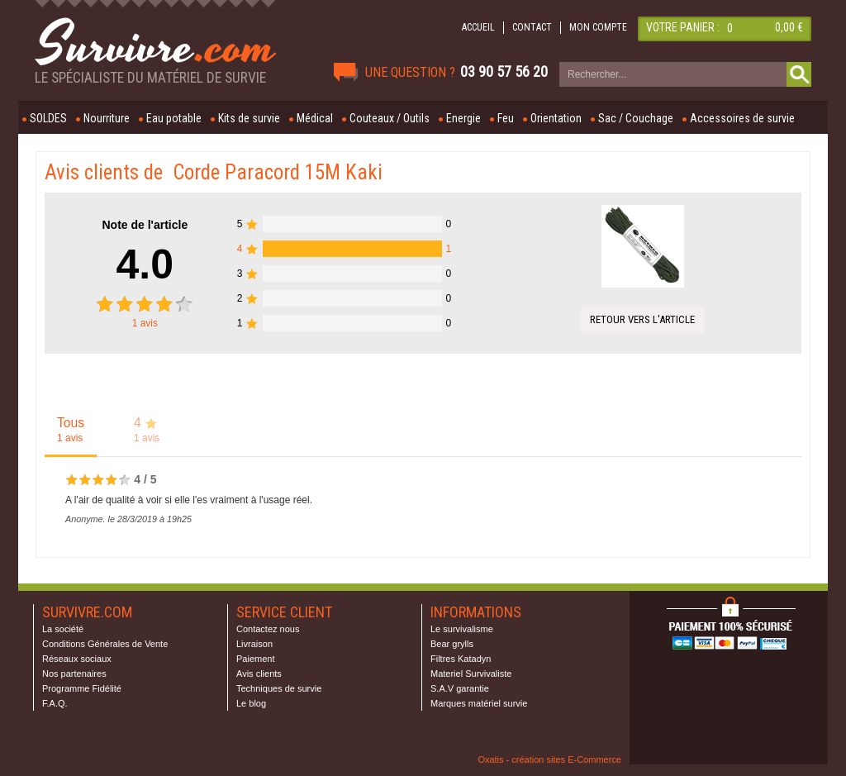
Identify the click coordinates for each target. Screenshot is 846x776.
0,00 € (789, 27)
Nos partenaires (74, 673)
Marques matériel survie (478, 703)
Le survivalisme (461, 629)
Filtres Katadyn (460, 659)
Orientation (556, 118)
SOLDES (48, 118)
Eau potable (174, 118)
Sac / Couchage (635, 118)
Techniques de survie (278, 688)
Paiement (255, 659)
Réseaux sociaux (77, 659)
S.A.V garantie (459, 688)
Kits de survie (249, 118)
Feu (505, 118)
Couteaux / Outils (389, 118)
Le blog (251, 703)
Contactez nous (267, 629)
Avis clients (259, 673)
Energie (463, 118)
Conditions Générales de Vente (105, 644)
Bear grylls (451, 644)
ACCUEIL (478, 27)
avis (145, 323)
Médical (315, 118)
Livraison (254, 644)
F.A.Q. (55, 703)
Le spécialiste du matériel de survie (150, 77)
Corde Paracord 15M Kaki (278, 172)
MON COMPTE (598, 27)
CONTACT (532, 27)
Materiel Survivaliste (470, 673)
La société (62, 629)
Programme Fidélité (81, 688)
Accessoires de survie (742, 118)
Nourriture (106, 118)
